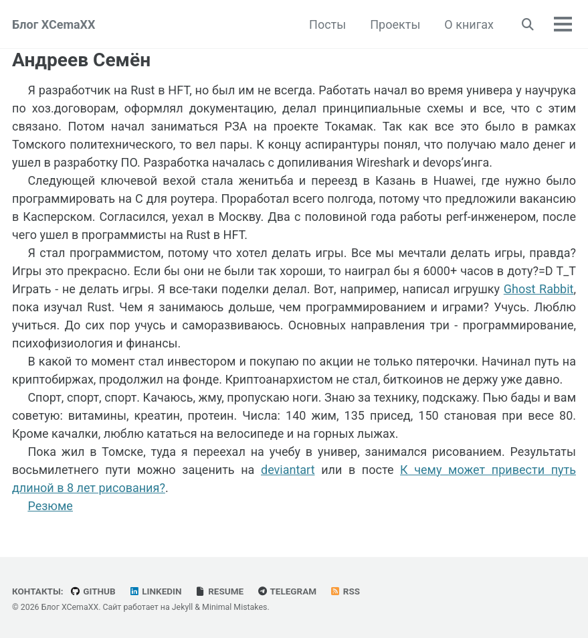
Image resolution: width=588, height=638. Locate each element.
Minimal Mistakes (234, 607)
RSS (345, 591)
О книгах (469, 24)
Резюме (50, 506)
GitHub (93, 591)
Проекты (395, 24)
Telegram (286, 591)
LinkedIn (154, 591)
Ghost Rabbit (539, 289)
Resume (219, 591)
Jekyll (182, 607)
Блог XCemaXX (53, 24)
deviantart (288, 470)
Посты (327, 24)
